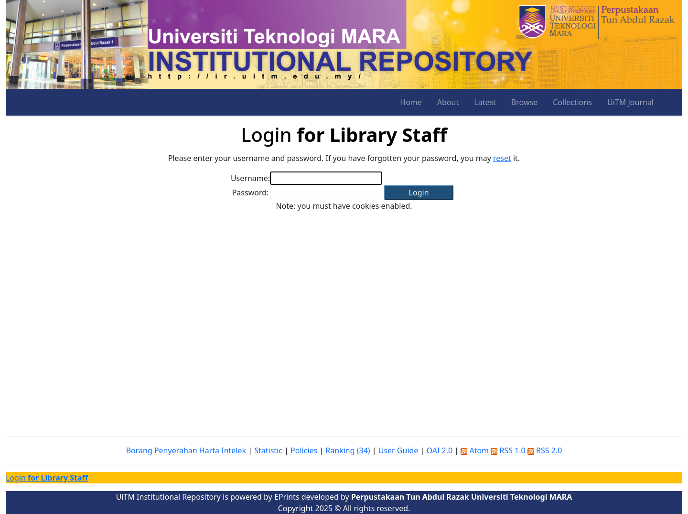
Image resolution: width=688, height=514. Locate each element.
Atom (475, 450)
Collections (572, 102)
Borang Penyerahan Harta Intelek (186, 450)
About (448, 102)
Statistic (268, 450)
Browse (524, 102)
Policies (303, 450)
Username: (250, 178)
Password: (250, 192)
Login (47, 477)
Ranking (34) (347, 450)
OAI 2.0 (440, 450)
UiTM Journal (630, 102)
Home (411, 102)
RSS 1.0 (508, 450)
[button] (418, 192)
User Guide (398, 450)
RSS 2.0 (544, 450)
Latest (485, 102)
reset (502, 158)
